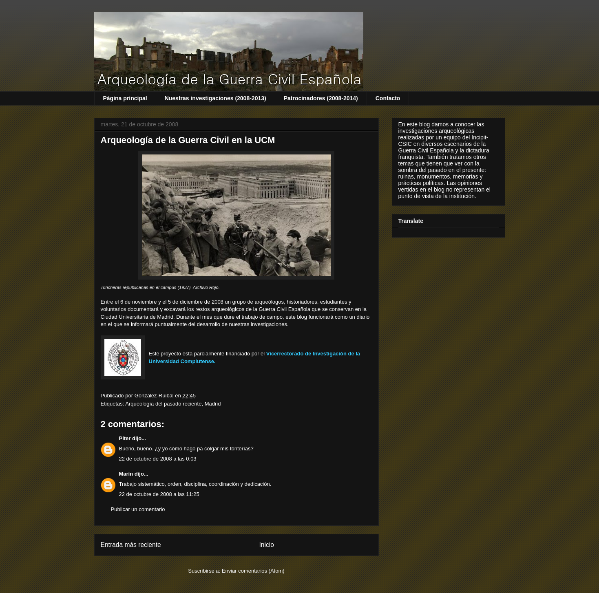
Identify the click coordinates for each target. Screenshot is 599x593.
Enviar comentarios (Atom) (253, 571)
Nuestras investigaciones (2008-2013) (215, 98)
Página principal (125, 98)
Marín (126, 474)
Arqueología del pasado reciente (163, 404)
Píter (125, 438)
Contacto (388, 98)
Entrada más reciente (131, 544)
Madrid (213, 404)
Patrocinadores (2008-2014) (321, 98)
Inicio (266, 544)
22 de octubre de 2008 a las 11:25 (159, 494)
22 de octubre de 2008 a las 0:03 (158, 459)
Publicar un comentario (138, 509)
